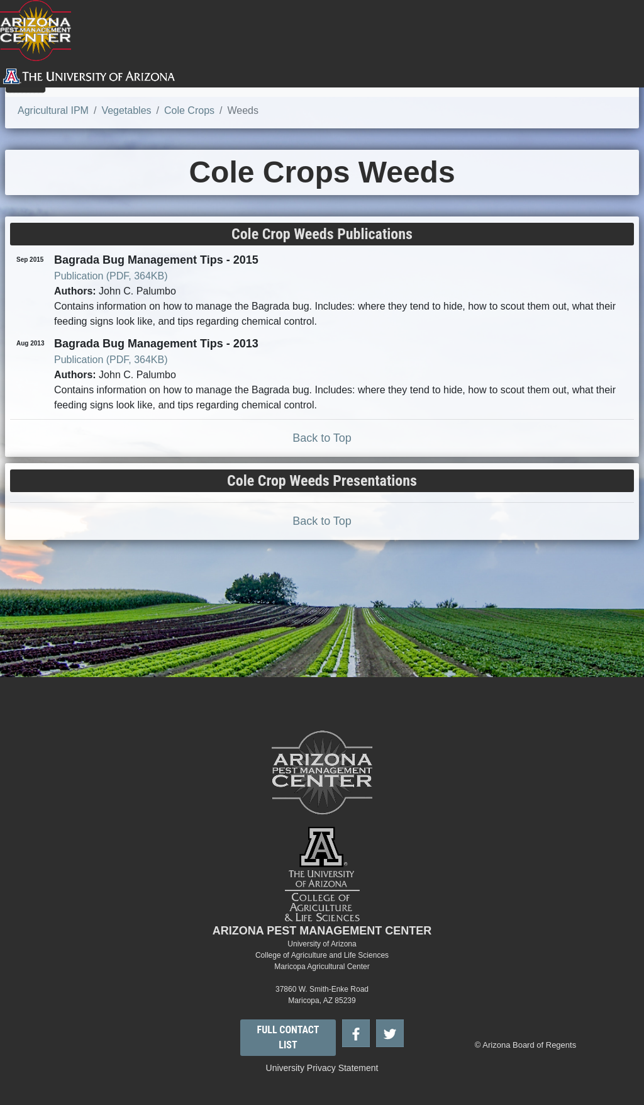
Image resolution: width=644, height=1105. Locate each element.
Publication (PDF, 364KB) (111, 276)
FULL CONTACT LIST (288, 1037)
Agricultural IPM (53, 110)
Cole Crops (189, 110)
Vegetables (126, 110)
